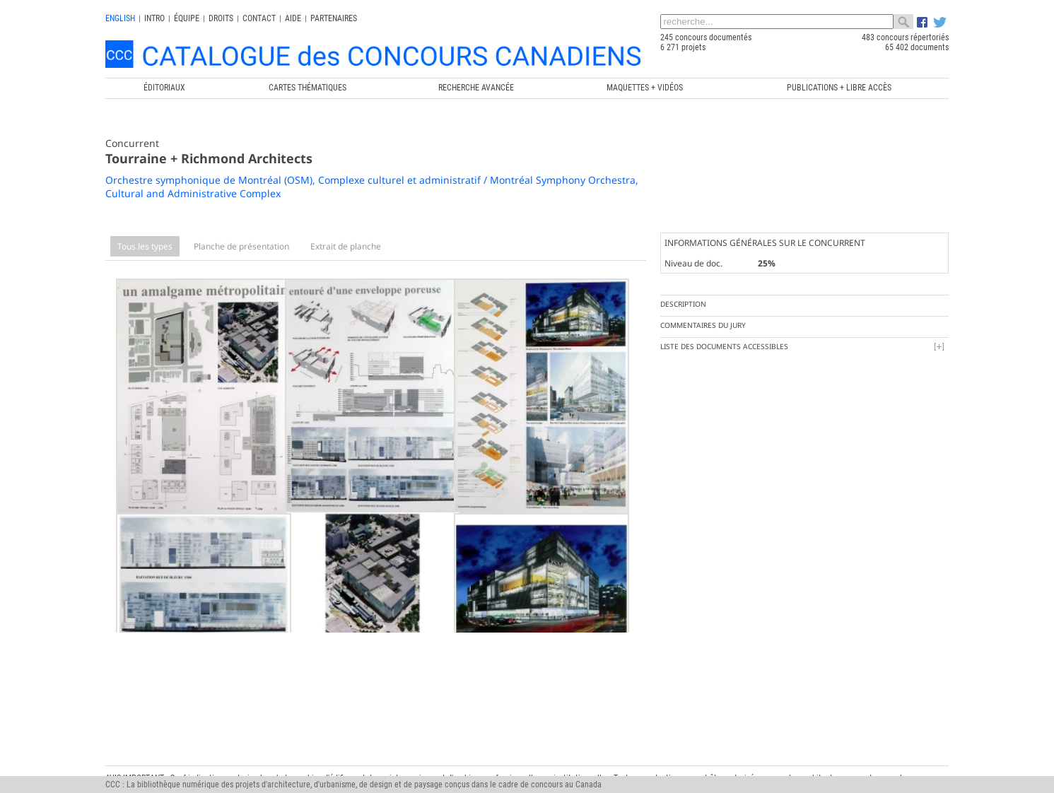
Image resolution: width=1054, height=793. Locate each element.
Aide (293, 18)
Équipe (186, 18)
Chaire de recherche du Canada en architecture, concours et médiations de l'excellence (585, 758)
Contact (259, 18)
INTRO (154, 18)
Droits (221, 18)
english (120, 18)
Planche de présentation (241, 246)
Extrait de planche (345, 246)
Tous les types (144, 246)
